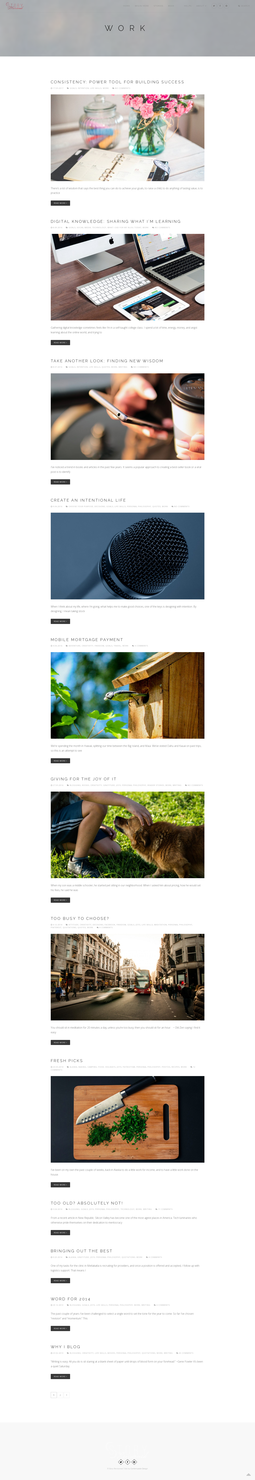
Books (85, 785)
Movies (111, 1353)
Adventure (75, 645)
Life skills (95, 88)
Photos (166, 1067)
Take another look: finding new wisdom (107, 361)
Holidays (110, 1067)
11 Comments (164, 1209)
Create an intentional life (89, 500)
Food (101, 1067)
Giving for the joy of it (84, 779)
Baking (82, 1067)
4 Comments (140, 645)
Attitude (74, 924)
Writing (123, 367)
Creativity (87, 645)
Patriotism (129, 1067)
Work (106, 88)
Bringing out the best (82, 1251)
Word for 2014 (71, 1299)
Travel (117, 645)
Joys (118, 785)
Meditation (160, 924)
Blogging (75, 785)
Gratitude (109, 785)
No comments (121, 88)
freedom (99, 645)
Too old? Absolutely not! (87, 1203)
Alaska (73, 1067)
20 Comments (184, 1353)
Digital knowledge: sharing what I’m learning (116, 221)
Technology (99, 227)
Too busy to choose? (80, 918)
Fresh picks (67, 1060)
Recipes (176, 1067)
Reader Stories (156, 785)
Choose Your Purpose (81, 506)
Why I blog (66, 1346)
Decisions (99, 506)
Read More (60, 203)
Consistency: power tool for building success (118, 82)
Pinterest (56, 927)
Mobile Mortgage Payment (87, 639)
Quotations (69, 927)
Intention (83, 88)
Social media (84, 227)
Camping (92, 1067)
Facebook (110, 924)
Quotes (106, 367)
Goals (73, 88)
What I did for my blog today (124, 227)
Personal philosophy (139, 506)
